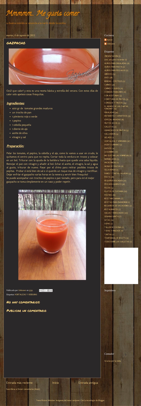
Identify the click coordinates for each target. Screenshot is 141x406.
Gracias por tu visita (112, 361)
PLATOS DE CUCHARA (113, 191)
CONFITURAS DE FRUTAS (114, 99)
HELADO (108, 137)
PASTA (107, 177)
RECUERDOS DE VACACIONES (116, 205)
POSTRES (108, 195)
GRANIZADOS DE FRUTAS (115, 130)
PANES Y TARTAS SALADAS (116, 173)
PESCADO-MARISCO (112, 184)
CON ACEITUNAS (111, 95)
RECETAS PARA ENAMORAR (115, 202)
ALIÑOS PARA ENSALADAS (115, 63)
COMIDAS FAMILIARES (113, 92)
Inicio (55, 382)
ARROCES (108, 74)
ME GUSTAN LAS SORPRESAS (116, 155)
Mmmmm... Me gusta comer (42, 14)
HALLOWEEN (109, 134)
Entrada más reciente (19, 382)
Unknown (111, 44)
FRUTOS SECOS (110, 123)
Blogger (101, 400)
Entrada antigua (88, 382)
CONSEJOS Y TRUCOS (113, 103)
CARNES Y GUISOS (112, 88)
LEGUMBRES (109, 152)
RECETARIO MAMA (112, 198)
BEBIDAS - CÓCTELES (113, 81)
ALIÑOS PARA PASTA (113, 67)
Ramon (110, 40)
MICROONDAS (110, 162)
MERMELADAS (110, 159)
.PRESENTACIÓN (111, 56)
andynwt (76, 400)
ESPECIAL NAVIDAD (112, 119)
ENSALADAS (109, 112)
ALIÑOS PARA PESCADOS (114, 70)
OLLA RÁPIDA (110, 169)
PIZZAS (107, 188)
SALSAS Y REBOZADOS (114, 213)
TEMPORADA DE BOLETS (115, 238)
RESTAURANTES (111, 209)
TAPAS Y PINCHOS (112, 231)
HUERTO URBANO (111, 144)
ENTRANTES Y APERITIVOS (115, 116)
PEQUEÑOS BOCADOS (113, 180)
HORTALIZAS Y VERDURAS (26, 294)
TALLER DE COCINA (112, 227)
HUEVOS (108, 148)
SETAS (107, 220)
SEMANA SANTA (111, 216)
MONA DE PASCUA (112, 166)
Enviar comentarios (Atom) (29, 389)
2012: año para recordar (114, 59)
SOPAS (107, 223)
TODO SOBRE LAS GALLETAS (116, 241)
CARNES (107, 84)
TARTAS (108, 234)
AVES (106, 77)
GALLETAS (109, 126)
